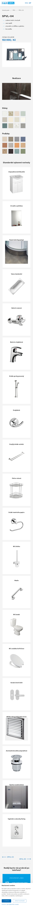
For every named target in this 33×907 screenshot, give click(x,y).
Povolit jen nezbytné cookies (10, 904)
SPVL (14, 10)
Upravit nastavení (20, 901)
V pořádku (6, 901)
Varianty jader (5, 10)
